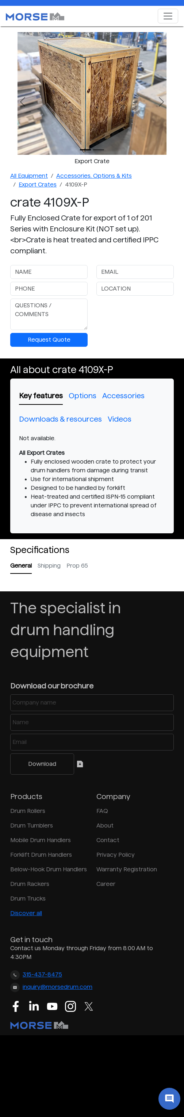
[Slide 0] (85, 150)
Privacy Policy (115, 855)
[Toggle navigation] (168, 16)
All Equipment (29, 176)
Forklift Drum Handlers (41, 855)
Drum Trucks (28, 898)
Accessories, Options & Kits (94, 176)
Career (105, 884)
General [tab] (21, 566)
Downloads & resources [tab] (60, 419)
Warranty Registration (126, 869)
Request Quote (49, 340)
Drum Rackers (29, 884)
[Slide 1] (98, 150)
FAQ (102, 811)
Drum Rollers (27, 811)
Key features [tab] (41, 396)
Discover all (26, 913)
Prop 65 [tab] (77, 566)
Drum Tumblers (31, 825)
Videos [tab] (119, 419)
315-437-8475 (42, 974)
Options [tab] (82, 396)
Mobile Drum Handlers (40, 840)
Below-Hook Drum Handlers (48, 869)
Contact (107, 840)
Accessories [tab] (123, 396)
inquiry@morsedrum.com (57, 987)
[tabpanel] (92, 476)
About (105, 825)
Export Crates (38, 184)
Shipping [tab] (49, 566)
